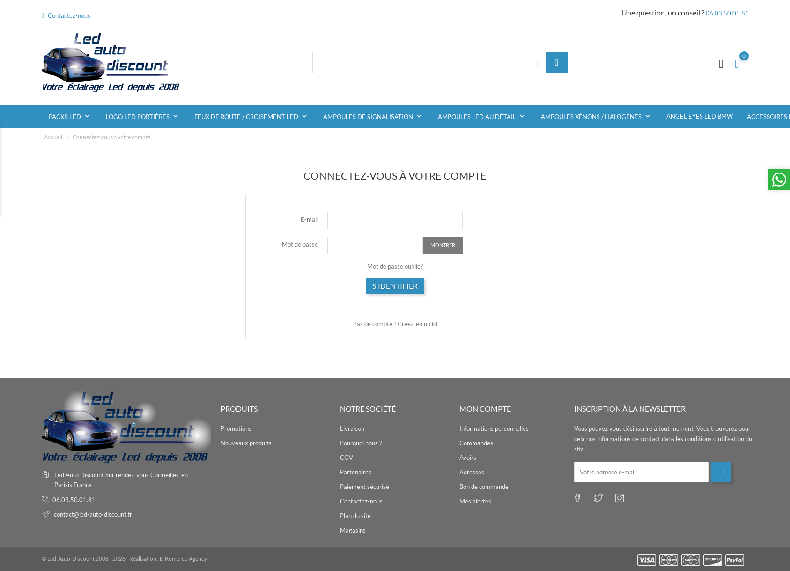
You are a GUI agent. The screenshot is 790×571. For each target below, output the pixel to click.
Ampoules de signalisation (373, 116)
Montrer (442, 245)
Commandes (476, 443)
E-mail (309, 219)
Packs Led (70, 116)
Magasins (353, 530)
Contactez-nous (66, 15)
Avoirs (467, 457)
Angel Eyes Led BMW (699, 116)
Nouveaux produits (246, 443)
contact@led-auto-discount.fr (93, 514)
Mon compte (485, 408)
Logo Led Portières (143, 116)
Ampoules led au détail (482, 116)
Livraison (352, 428)
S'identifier (395, 285)
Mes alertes (475, 501)
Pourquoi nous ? (361, 443)
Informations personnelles (494, 428)
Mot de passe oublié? (395, 266)
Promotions (236, 428)
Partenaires (355, 472)
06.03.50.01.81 (727, 13)
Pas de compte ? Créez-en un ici (395, 324)
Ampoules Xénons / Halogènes (596, 116)
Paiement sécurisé (364, 486)
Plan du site (355, 515)
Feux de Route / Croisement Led (251, 116)
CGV (346, 457)
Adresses (471, 472)
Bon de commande (484, 486)
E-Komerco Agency (183, 558)
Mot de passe (300, 244)
